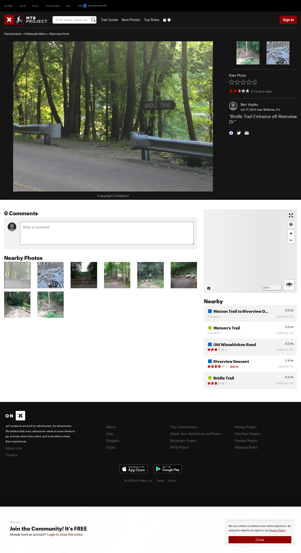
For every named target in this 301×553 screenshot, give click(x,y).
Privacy (172, 480)
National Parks (246, 447)
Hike (36, 5)
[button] (231, 132)
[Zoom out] (291, 240)
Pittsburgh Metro (35, 34)
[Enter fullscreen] (291, 215)
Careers (12, 455)
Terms (160, 480)
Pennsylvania (12, 34)
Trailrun (53, 5)
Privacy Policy (277, 530)
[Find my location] (291, 224)
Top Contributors (183, 427)
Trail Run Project (247, 433)
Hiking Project (245, 427)
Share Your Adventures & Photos (195, 433)
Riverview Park (59, 34)
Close (260, 540)
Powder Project (246, 440)
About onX (14, 448)
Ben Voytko (249, 104)
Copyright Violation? (113, 196)
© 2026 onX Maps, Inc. (139, 480)
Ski (68, 5)
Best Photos (131, 20)
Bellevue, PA (271, 109)
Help (109, 433)
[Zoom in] (291, 233)
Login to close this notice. (65, 534)
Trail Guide (109, 20)
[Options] (289, 285)
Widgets (112, 440)
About (111, 427)
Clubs (110, 447)
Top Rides (151, 20)
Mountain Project (183, 440)
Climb (8, 5)
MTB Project (179, 447)
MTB (23, 5)
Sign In (288, 20)
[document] (260, 533)
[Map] (250, 251)
